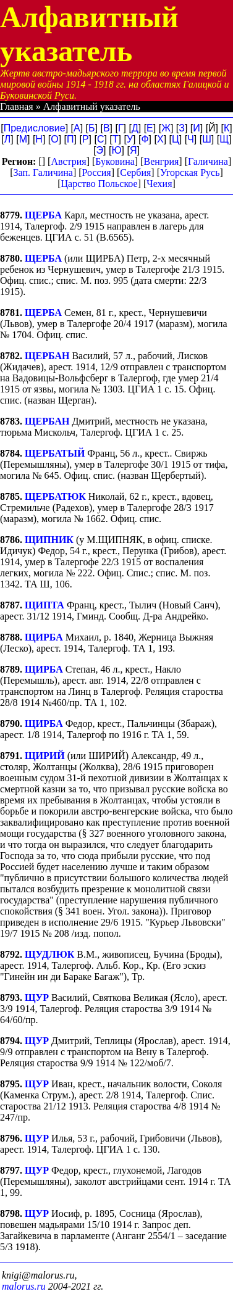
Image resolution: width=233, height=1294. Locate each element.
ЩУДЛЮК (49, 954)
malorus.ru (24, 1286)
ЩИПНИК (49, 539)
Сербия (135, 172)
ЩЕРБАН (47, 355)
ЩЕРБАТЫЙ (55, 453)
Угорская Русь (189, 172)
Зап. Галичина (43, 172)
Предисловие (35, 128)
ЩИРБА (44, 637)
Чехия (159, 183)
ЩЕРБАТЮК (55, 496)
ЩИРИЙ (45, 755)
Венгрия (161, 161)
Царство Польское (99, 183)
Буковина (115, 161)
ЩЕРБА (43, 215)
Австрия (68, 161)
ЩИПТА (44, 605)
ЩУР (37, 997)
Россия (96, 172)
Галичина (208, 161)
